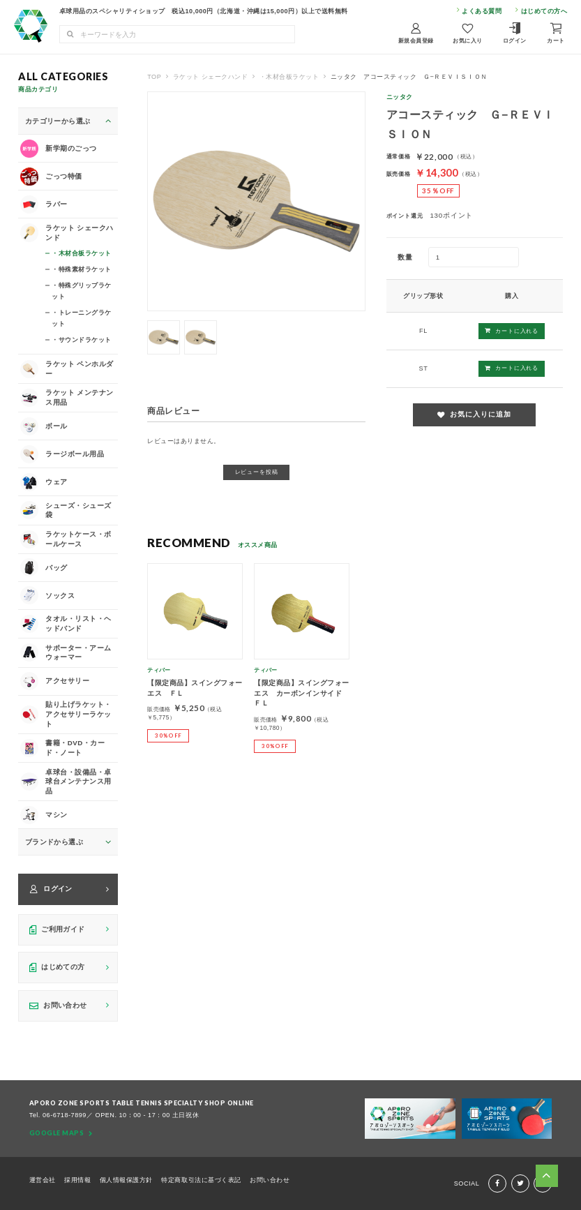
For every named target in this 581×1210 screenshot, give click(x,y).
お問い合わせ (269, 1180)
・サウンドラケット (82, 339)
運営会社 (42, 1180)
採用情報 (77, 1180)
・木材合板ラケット (289, 76)
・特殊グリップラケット (82, 290)
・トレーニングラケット (82, 317)
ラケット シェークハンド (210, 76)
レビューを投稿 (256, 471)
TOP (154, 76)
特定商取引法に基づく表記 (201, 1180)
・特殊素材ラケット (82, 268)
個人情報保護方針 (126, 1180)
